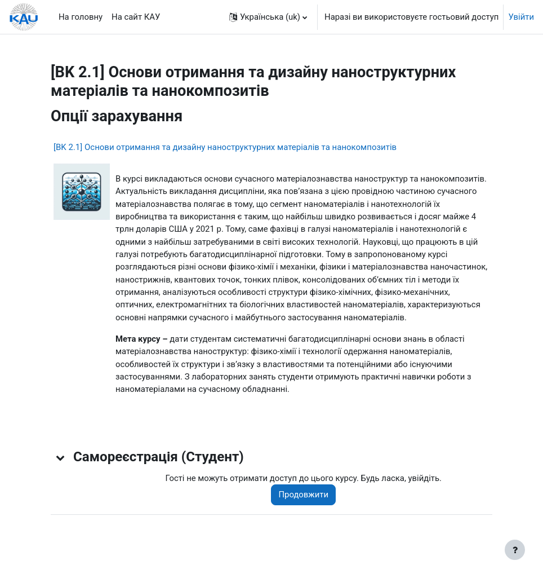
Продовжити (303, 494)
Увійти (521, 17)
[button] (268, 17)
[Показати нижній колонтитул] (515, 550)
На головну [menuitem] (81, 17)
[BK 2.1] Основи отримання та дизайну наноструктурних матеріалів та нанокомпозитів (225, 147)
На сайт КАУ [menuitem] (136, 17)
